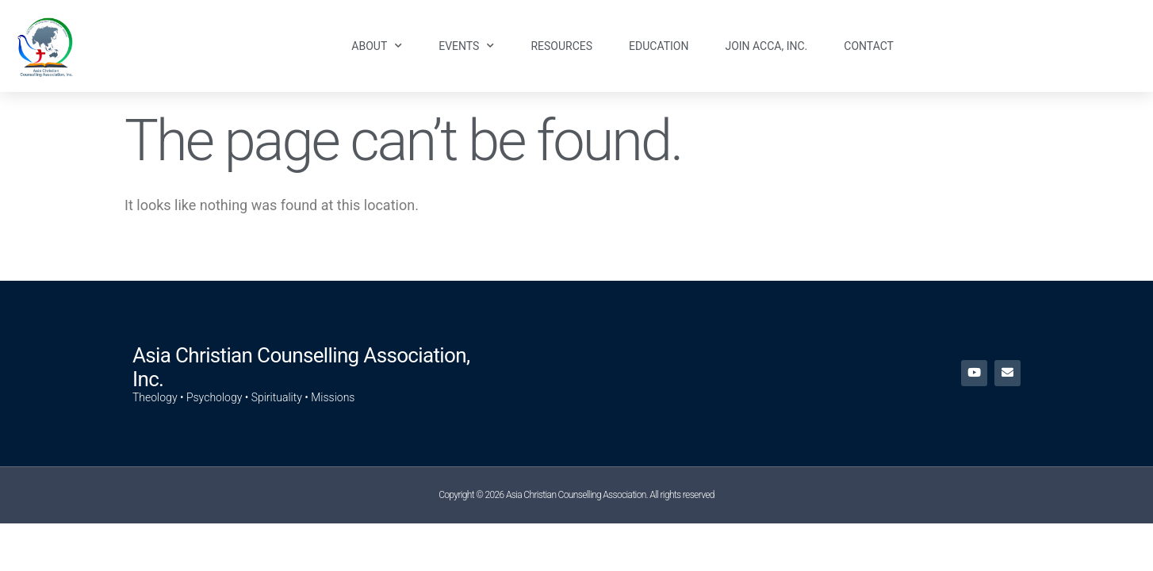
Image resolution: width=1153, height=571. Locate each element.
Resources (561, 46)
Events (466, 46)
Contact (869, 46)
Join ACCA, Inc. (766, 46)
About (376, 46)
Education (658, 46)
